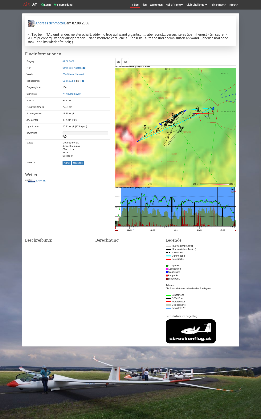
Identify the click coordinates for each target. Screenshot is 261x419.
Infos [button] (233, 4)
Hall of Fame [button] (174, 4)
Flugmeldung (63, 4)
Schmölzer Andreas (73, 68)
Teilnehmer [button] (218, 4)
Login (46, 4)
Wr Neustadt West (72, 94)
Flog (144, 4)
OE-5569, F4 (69, 81)
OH (40, 180)
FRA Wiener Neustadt (73, 74)
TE (44, 180)
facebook (78, 163)
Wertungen (156, 4)
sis (118, 61)
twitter (67, 163)
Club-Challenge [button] (196, 4)
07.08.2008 (68, 61)
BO (37, 180)
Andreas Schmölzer (46, 23)
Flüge (135, 4)
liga (126, 61)
